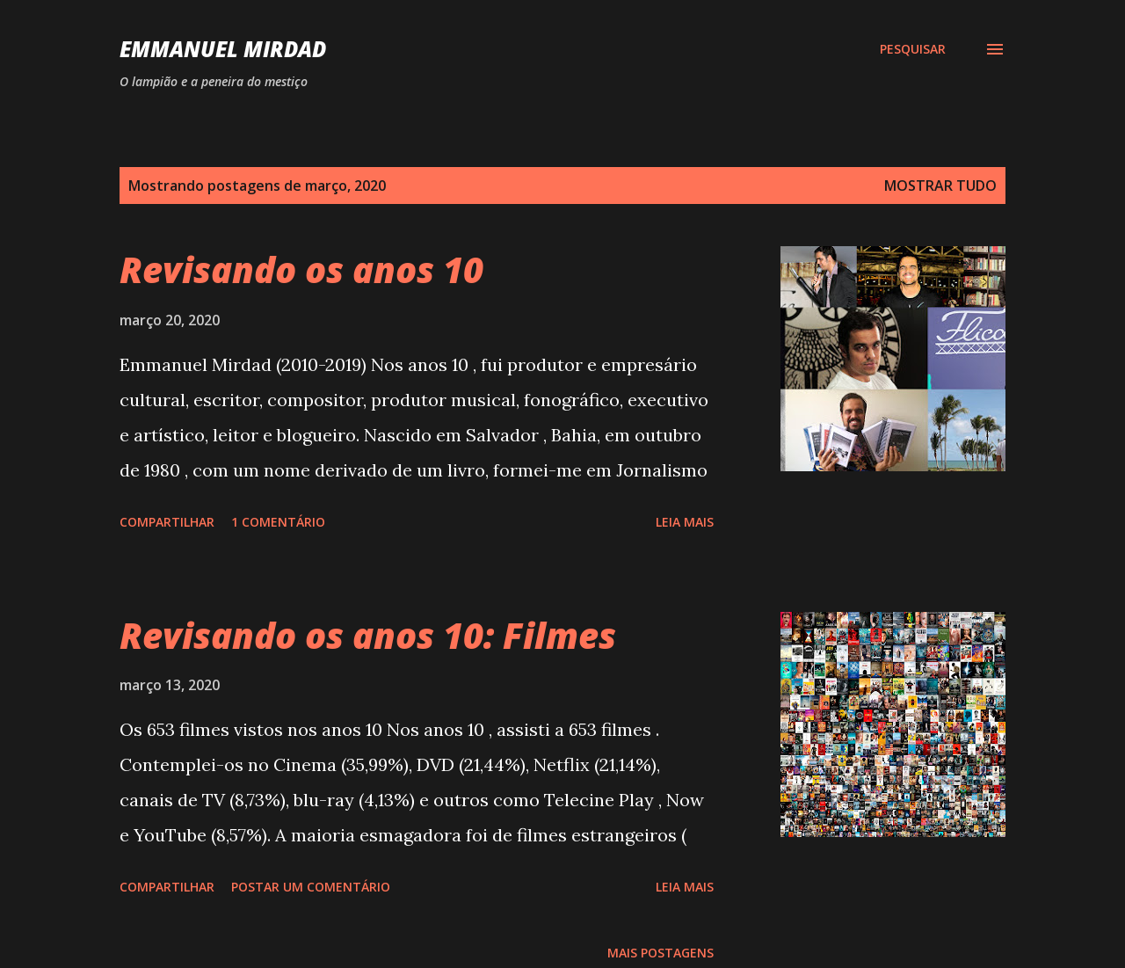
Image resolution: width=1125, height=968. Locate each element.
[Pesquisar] (913, 49)
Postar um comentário (310, 886)
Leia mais (685, 521)
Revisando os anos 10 (301, 269)
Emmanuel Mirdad (223, 48)
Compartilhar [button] (167, 521)
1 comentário (278, 521)
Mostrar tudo (940, 185)
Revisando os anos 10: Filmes (368, 635)
